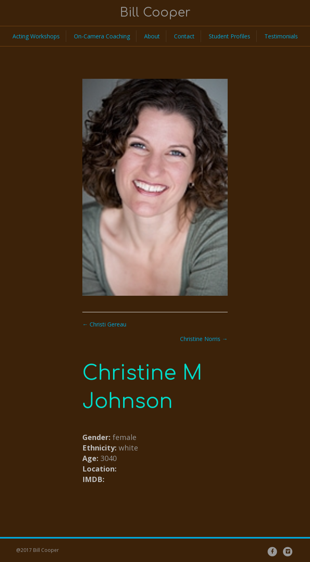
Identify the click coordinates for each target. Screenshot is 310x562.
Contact (184, 36)
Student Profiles (229, 36)
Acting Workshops (36, 36)
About (152, 36)
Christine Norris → (204, 339)
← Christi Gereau (104, 324)
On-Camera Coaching (102, 36)
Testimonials (281, 36)
